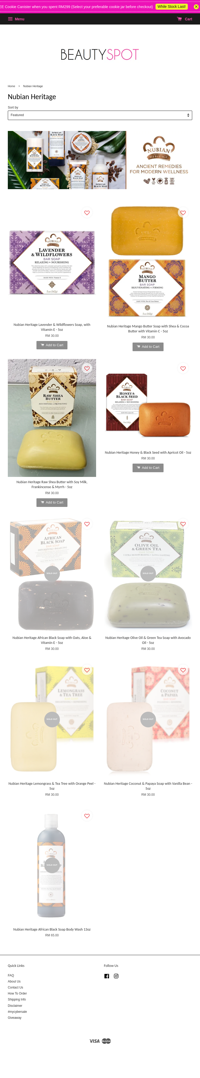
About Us (14, 981)
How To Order (17, 993)
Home (11, 86)
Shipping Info (17, 999)
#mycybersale (17, 1012)
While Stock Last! (176, 6)
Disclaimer (15, 1006)
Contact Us (15, 987)
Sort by (13, 107)
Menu (16, 19)
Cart (184, 19)
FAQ (11, 975)
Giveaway (14, 1018)
